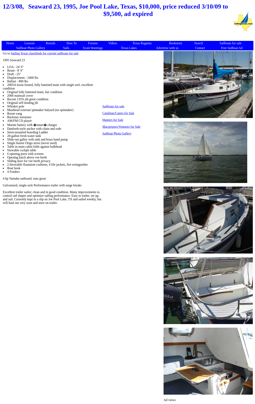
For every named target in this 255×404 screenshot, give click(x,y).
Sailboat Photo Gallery (116, 133)
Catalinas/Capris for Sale (118, 113)
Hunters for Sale (112, 120)
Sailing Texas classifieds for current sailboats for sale (44, 53)
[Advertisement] (117, 31)
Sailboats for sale (113, 106)
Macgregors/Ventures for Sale (121, 126)
